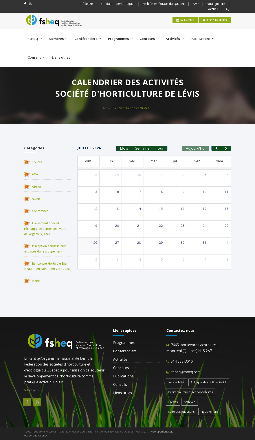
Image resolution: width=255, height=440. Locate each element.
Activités (175, 38)
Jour (160, 148)
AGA (31, 174)
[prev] (216, 148)
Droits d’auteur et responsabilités (190, 392)
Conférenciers (88, 38)
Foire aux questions (181, 412)
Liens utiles (61, 57)
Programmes (120, 38)
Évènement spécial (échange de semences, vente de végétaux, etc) (45, 228)
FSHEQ (35, 38)
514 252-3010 (182, 361)
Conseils (36, 57)
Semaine (142, 148)
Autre (32, 199)
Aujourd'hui (195, 148)
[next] (226, 148)
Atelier (32, 186)
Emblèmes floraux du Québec (164, 4)
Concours (149, 38)
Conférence (36, 211)
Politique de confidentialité (208, 382)
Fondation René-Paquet (118, 4)
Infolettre (86, 4)
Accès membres (215, 20)
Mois (124, 148)
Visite (32, 281)
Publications (202, 38)
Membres (58, 38)
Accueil (213, 9)
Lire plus (31, 390)
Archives (189, 402)
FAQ (196, 4)
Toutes (33, 162)
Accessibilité (176, 382)
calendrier (185, 20)
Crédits (173, 402)
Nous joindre (216, 4)
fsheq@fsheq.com (185, 371)
